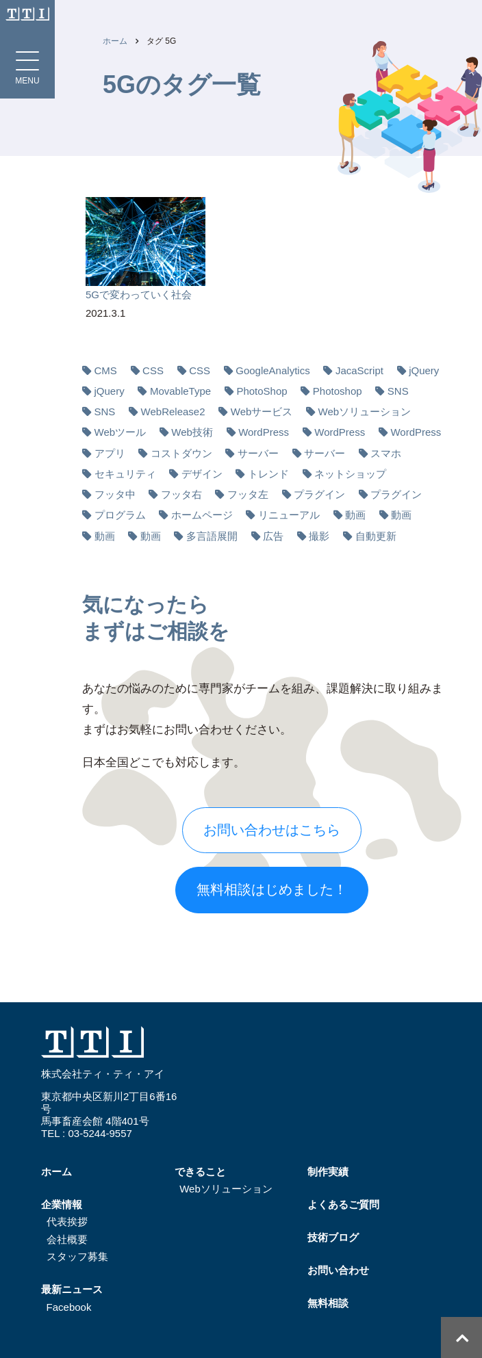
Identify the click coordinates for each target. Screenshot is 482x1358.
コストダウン (181, 453)
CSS (153, 370)
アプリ (109, 453)
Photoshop (337, 391)
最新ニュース (72, 1289)
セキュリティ (125, 474)
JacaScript (359, 370)
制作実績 (327, 1171)
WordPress (263, 432)
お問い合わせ (338, 1270)
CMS (105, 370)
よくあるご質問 (343, 1204)
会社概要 (67, 1239)
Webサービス (262, 411)
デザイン (202, 474)
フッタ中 (115, 494)
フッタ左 (247, 494)
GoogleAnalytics (272, 370)
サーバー (258, 453)
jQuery (424, 370)
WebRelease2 (173, 411)
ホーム (115, 41)
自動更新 (375, 536)
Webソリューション (364, 411)
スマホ (385, 453)
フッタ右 (181, 494)
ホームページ (202, 515)
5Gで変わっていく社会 (139, 294)
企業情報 (61, 1204)
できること (200, 1171)
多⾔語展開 (212, 536)
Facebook (69, 1307)
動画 (355, 515)
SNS (398, 391)
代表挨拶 (67, 1221)
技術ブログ (333, 1237)
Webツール (120, 432)
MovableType (180, 391)
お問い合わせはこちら (271, 829)
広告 (273, 536)
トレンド (268, 474)
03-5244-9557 (99, 1133)
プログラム (120, 515)
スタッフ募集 (77, 1256)
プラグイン (319, 494)
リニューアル (289, 515)
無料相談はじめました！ (271, 889)
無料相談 (327, 1303)
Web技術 (192, 432)
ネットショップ (350, 474)
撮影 (319, 536)
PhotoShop (261, 391)
